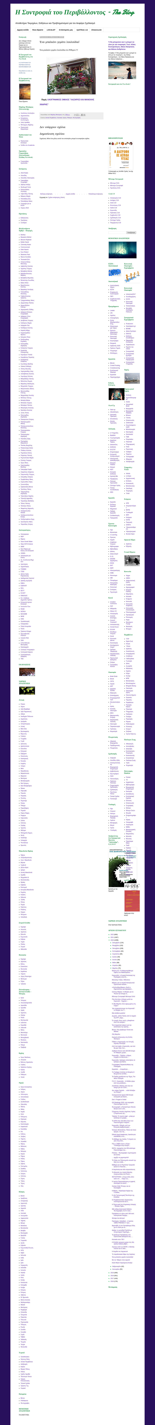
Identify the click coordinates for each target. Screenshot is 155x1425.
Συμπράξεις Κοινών (114, 665)
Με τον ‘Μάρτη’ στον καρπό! (121, 1260)
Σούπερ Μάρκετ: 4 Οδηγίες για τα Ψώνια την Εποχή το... (122, 992)
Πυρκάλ (23, 810)
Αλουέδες (24, 175)
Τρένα (112, 828)
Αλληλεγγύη (114, 613)
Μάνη (22, 1030)
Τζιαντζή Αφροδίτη (26, 498)
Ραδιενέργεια (130, 724)
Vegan (128, 575)
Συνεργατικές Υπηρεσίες (130, 363)
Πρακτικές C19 (115, 213)
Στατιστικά (113, 587)
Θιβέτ (22, 1253)
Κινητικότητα (130, 758)
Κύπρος (23, 1292)
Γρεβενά (23, 865)
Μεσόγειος (24, 1307)
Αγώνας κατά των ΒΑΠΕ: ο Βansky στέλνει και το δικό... (123, 1247)
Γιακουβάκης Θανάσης (25, 292)
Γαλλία (23, 1238)
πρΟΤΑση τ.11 (82, 30)
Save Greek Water (27, 541)
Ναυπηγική (129, 432)
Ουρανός (129, 697)
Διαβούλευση (114, 771)
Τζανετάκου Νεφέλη (27, 496)
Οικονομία (113, 724)
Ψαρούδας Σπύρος (27, 524)
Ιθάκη (22, 1109)
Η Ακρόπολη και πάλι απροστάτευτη (123, 1169)
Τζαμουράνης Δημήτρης (25, 492)
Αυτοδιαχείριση (131, 297)
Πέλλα (23, 902)
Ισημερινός (24, 1265)
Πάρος (23, 1156)
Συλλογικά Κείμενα (27, 652)
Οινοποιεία (129, 434)
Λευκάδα (23, 1141)
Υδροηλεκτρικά (131, 531)
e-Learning (113, 535)
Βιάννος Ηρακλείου (27, 1062)
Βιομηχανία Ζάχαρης (129, 412)
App (111, 530)
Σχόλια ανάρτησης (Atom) (56, 197)
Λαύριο (23, 766)
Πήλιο (22, 981)
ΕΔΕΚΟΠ (24, 586)
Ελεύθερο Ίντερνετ (113, 632)
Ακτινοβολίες (130, 746)
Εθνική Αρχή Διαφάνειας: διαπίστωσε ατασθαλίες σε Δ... (124, 1135)
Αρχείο (112, 540)
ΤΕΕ (22, 659)
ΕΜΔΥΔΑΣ (24, 595)
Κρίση (112, 706)
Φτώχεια (128, 629)
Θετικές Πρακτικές (113, 422)
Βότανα (128, 415)
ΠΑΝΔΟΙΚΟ (24, 624)
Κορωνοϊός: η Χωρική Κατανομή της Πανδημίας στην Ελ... (123, 976)
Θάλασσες (129, 668)
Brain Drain (113, 676)
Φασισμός (129, 626)
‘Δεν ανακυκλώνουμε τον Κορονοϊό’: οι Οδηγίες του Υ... (123, 1009)
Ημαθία (23, 875)
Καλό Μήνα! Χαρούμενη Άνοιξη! (122, 1263)
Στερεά (23, 947)
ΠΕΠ (111, 296)
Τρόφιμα (128, 452)
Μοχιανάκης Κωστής (27, 395)
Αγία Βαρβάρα (25, 709)
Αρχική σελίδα (23, 30)
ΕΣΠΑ (112, 289)
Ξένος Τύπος (25, 413)
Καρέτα (128, 671)
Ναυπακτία (24, 1042)
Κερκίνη (23, 892)
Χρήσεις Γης (25, 1386)
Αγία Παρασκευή (26, 711)
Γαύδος (23, 1065)
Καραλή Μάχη (25, 330)
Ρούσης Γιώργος (26, 460)
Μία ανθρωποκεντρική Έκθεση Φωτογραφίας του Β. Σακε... (122, 1210)
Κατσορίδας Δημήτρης (24, 344)
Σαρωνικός (24, 818)
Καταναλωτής (130, 755)
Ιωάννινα (23, 1022)
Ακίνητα (112, 813)
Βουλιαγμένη (25, 731)
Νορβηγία (24, 1310)
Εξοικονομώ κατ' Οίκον (114, 327)
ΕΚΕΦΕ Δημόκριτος (114, 559)
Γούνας (128, 418)
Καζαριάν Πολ (25, 325)
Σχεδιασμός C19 (115, 218)
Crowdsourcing (115, 368)
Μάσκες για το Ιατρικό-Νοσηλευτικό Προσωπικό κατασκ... (123, 983)
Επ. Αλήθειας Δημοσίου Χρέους (26, 599)
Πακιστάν (24, 1317)
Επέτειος (129, 800)
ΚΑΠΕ (128, 520)
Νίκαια (23, 788)
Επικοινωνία (97, 30)
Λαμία (22, 942)
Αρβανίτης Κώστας (27, 266)
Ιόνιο (22, 1114)
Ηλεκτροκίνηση (115, 570)
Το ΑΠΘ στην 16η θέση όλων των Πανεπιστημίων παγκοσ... (122, 1121)
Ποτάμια (128, 716)
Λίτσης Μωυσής (26, 369)
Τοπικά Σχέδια (25, 1383)
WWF (22, 546)
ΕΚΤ (111, 565)
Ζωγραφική (129, 805)
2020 (112, 940)
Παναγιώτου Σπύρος (27, 419)
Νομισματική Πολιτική (114, 720)
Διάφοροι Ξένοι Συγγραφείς (25, 317)
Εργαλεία (113, 374)
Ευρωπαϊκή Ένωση (27, 1248)
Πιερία (23, 905)
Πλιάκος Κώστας (26, 450)
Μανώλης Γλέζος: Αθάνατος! (121, 980)
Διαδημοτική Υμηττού (27, 578)
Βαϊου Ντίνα (24, 283)
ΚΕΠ (111, 469)
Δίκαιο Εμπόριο (131, 331)
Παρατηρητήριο (115, 377)
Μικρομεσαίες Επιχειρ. (114, 716)
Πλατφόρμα (114, 580)
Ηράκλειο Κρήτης (26, 1067)
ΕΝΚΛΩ (128, 334)
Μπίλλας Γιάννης (26, 398)
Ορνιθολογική (25, 621)
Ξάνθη (23, 900)
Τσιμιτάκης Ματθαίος (27, 501)
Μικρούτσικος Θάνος (27, 389)
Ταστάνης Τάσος (26, 489)
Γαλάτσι (23, 736)
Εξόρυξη (128, 546)
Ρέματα (128, 721)
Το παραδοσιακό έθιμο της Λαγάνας (123, 1254)
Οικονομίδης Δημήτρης (25, 416)
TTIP (127, 639)
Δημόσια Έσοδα (113, 689)
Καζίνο (23, 1367)
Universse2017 (131, 294)
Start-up (112, 409)
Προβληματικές (115, 745)
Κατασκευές (130, 483)
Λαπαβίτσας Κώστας (27, 374)
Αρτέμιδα (23, 721)
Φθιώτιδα (24, 949)
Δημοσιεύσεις (25, 116)
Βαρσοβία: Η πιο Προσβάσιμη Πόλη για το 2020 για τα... (123, 1226)
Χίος (22, 1186)
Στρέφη (23, 825)
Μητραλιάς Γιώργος (27, 386)
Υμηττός (23, 828)
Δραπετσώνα (25, 746)
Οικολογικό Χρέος (129, 691)
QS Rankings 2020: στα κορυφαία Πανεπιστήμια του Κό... (123, 1103)
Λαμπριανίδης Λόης (27, 371)
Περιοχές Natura (129, 705)
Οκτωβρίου (116, 948)
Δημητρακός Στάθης (27, 309)
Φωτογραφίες (77, 117)
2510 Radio (24, 173)
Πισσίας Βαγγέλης (26, 445)
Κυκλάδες (24, 1129)
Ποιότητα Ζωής (131, 760)
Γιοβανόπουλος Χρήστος (25, 297)
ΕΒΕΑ (23, 583)
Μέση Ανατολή (25, 1300)
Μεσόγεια (24, 778)
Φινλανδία (24, 1347)
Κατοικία (59, 117)
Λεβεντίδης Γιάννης (27, 194)
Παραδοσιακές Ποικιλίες (114, 654)
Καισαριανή (24, 758)
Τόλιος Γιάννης (25, 503)
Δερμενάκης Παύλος (27, 303)
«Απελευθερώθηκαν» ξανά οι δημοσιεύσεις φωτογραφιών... (122, 988)
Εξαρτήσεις (129, 594)
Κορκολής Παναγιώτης (24, 351)
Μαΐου (114, 962)
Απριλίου (115, 965)
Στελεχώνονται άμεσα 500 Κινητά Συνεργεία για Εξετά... (122, 1095)
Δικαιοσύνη (113, 444)
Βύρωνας (24, 734)
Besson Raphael (26, 240)
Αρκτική (23, 1206)
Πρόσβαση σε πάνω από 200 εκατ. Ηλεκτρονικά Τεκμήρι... (123, 1214)
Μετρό (112, 825)
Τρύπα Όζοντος (131, 734)
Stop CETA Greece (27, 544)
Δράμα (23, 870)
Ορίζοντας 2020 (115, 346)
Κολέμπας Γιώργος (27, 348)
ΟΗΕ (22, 619)
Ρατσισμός (129, 617)
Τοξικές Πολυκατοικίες (25, 1380)
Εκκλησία (129, 791)
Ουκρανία (24, 1315)
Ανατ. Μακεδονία (26, 860)
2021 (112, 937)
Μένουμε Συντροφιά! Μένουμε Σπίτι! (123, 996)
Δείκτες (112, 551)
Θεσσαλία (24, 969)
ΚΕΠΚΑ (23, 611)
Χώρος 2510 (25, 208)
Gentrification (25, 1357)
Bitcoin (112, 363)
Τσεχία (23, 1344)
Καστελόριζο (25, 1124)
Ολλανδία (24, 1312)
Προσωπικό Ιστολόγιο (24, 142)
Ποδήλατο (129, 714)
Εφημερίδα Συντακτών (129, 341)
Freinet (128, 777)
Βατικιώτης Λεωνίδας (27, 280)
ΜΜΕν (128, 827)
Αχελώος (23, 932)
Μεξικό (23, 1305)
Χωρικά (23, 1388)
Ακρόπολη (24, 719)
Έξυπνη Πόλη (25, 1359)
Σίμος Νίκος (24, 463)
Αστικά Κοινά (114, 627)
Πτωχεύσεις (114, 748)
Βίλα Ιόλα (24, 729)
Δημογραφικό (130, 587)
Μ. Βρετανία (24, 1297)
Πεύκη (23, 803)
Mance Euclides (26, 257)
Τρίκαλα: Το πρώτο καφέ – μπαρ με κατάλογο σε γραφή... (123, 1117)
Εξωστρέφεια (114, 774)
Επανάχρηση (114, 695)
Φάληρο (23, 830)
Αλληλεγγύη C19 (115, 198)
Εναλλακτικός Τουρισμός (130, 752)
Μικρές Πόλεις (25, 1369)
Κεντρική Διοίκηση (113, 473)
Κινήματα (129, 599)
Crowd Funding (115, 365)
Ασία (22, 1211)
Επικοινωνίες (130, 420)
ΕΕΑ (22, 588)
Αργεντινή (24, 1203)
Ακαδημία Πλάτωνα (27, 716)
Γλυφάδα (23, 739)
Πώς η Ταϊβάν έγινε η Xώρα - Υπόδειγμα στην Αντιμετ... (121, 1144)
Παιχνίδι (128, 850)
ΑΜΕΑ (128, 578)
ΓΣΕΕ (22, 571)
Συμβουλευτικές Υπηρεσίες (115, 299)
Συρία (22, 1334)
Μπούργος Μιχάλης (27, 125)
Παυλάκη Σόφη (25, 439)
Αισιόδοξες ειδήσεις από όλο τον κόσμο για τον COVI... (122, 1086)
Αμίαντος (129, 544)
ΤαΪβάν (23, 1337)
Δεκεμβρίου (116, 943)
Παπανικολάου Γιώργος (25, 431)
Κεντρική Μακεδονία (27, 890)
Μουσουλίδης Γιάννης (25, 392)
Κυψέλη (23, 763)
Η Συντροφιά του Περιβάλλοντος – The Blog (74, 12)
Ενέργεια (129, 517)
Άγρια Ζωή (129, 641)
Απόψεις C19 (114, 200)
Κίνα (22, 1277)
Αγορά (112, 684)
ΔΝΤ (111, 686)
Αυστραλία (24, 1216)
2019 (112, 1273)
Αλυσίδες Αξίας (115, 760)
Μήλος (23, 1144)
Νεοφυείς (113, 343)
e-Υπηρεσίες (114, 433)
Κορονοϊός (113, 210)
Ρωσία (23, 1327)
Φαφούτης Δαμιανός (27, 508)
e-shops (128, 476)
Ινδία (22, 1258)
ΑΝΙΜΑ (23, 553)
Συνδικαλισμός (115, 515)
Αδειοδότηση (114, 412)
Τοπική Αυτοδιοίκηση (114, 488)
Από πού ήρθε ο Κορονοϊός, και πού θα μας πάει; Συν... (123, 1047)
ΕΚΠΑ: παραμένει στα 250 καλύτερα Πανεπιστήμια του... (123, 1149)
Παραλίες (129, 700)
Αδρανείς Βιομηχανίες (114, 742)
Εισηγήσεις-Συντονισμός (25, 119)
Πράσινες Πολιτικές (113, 782)
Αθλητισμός (129, 744)
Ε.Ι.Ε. (112, 556)
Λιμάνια (112, 820)
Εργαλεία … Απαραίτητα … (120, 1069)
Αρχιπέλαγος (25, 566)
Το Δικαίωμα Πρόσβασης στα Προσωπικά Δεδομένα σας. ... (122, 1235)
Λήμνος (23, 1139)
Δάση (127, 663)
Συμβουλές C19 (115, 215)
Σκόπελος (24, 1171)
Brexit (22, 1196)
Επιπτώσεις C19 (115, 205)
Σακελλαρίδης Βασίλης (25, 466)
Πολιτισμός (129, 863)
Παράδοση (129, 855)
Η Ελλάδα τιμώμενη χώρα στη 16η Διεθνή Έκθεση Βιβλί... (123, 1243)
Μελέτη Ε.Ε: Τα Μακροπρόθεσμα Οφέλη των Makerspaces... (122, 971)
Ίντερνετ (112, 811)
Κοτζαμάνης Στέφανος (24, 360)
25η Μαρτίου (116, 1034)
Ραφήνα (23, 815)
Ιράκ (22, 1260)
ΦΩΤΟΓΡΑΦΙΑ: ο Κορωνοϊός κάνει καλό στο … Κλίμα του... (123, 1177)
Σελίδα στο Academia (27, 145)
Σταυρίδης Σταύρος (27, 477)
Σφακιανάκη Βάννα (27, 487)
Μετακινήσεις (130, 681)
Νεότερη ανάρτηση (46, 194)
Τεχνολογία (113, 592)
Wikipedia (113, 608)
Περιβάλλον (129, 702)
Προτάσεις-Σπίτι (115, 188)
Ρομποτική (129, 449)
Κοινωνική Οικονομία (113, 337)
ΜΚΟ (111, 713)
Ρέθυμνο (69, 117)
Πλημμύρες (129, 711)
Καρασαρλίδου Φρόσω (25, 333)
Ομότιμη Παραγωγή (113, 650)
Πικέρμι (23, 805)
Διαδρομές (24, 1364)
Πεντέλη (23, 798)
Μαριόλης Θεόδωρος (27, 384)
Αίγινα (23, 706)
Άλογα (128, 644)
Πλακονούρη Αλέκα (27, 448)
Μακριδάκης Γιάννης (27, 379)
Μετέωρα (24, 979)
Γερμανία (23, 1240)
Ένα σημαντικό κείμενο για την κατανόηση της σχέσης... (122, 1026)
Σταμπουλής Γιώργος (27, 474)
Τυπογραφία (130, 456)
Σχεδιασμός (114, 790)
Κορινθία (23, 1025)
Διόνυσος (24, 744)
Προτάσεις (24, 220)
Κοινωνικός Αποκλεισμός (130, 609)
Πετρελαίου (129, 439)
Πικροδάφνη (25, 808)
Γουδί (22, 741)
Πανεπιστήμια (130, 853)
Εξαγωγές (113, 693)
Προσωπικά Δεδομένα (114, 659)
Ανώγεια (23, 1060)
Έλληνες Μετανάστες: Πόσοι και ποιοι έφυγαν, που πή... (124, 1130)
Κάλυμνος (24, 1117)
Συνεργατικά (130, 351)
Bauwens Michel (26, 237)
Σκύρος (23, 1173)
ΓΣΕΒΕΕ (23, 569)
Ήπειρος (23, 1000)
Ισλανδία (23, 1267)
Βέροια (23, 862)
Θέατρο (128, 808)
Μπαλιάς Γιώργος (26, 403)
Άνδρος (23, 1089)
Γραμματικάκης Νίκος (27, 300)
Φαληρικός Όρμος (26, 833)
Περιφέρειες (114, 479)
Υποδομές (113, 830)
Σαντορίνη (24, 1166)
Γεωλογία (129, 661)
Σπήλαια (128, 731)
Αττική (23, 726)
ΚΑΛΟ (128, 299)
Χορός (128, 874)
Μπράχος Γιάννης (26, 405)
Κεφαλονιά (24, 1126)
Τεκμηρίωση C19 (115, 223)
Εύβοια (23, 939)
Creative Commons (113, 602)
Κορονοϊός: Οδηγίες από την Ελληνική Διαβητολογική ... (121, 1126)
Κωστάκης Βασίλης (27, 364)
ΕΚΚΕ (112, 563)
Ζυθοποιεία (129, 423)
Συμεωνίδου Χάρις (27, 482)
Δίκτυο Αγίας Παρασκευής (25, 575)
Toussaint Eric (25, 259)
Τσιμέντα (129, 454)
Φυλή (22, 835)
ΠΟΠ (111, 776)
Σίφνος (23, 1164)
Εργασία (113, 502)
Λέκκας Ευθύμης (26, 366)
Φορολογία (113, 731)
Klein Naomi (25, 249)
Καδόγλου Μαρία (26, 323)
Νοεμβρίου (116, 945)
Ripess (23, 539)
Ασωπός (23, 929)
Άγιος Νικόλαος (25, 1057)
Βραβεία (112, 435)
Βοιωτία (23, 934)
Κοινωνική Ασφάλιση (129, 604)
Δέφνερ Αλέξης (25, 184)
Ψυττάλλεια (24, 843)
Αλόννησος (24, 1094)
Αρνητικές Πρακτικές (113, 415)
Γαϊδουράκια (130, 658)
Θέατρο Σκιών (130, 810)
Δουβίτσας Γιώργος (27, 320)
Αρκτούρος (24, 564)
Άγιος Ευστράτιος (26, 1087)
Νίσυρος (23, 1151)
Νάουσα (23, 897)
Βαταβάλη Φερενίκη (27, 278)
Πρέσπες (23, 907)
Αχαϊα (22, 1010)
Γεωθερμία (129, 512)
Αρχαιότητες (130, 782)
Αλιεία (128, 402)
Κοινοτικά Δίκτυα (113, 639)
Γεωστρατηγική (115, 438)
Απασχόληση (114, 318)
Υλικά (127, 493)
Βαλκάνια (24, 1225)
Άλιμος (23, 704)
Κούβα (23, 1287)
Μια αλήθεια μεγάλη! (118, 1013)
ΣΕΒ (22, 640)
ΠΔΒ (127, 437)
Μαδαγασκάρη (25, 1302)
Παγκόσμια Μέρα (129, 842)
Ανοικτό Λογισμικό (113, 621)
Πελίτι (22, 629)
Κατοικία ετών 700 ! (118, 1239)
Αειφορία (113, 758)
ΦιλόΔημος (113, 353)
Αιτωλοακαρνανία (26, 1003)
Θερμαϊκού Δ (25, 877)
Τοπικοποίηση (130, 306)
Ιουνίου (114, 960)
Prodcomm (129, 324)
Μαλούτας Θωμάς (26, 381)
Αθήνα (23, 714)
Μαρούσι (23, 776)
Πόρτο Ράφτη (25, 813)
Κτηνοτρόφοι (114, 341)
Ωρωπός (23, 845)
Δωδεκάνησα (25, 1102)
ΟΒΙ (111, 578)
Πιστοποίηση (114, 779)
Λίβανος (23, 1295)
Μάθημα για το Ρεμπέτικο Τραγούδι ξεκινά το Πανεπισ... (123, 1165)
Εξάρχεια (23, 753)
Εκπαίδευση (130, 794)
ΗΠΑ (22, 1250)
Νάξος (23, 1149)
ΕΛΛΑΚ (112, 629)
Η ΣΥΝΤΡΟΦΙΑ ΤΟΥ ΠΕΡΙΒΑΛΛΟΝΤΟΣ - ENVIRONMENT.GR (25, 65)
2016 (112, 1281)
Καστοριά (24, 887)
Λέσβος (23, 1136)
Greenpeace (25, 534)
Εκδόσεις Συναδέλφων (130, 337)
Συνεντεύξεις (25, 484)
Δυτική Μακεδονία (26, 872)
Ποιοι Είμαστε (37, 30)
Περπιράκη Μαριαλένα (24, 442)
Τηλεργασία (114, 518)
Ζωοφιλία (129, 666)
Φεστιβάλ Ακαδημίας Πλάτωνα (129, 310)
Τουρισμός (129, 491)
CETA (112, 681)
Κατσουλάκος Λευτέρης (25, 190)
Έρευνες (113, 537)
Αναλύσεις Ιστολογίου (27, 113)
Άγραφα (23, 927)
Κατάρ (23, 1280)
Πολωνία (23, 1320)
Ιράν (22, 1263)
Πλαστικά (129, 442)
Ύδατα (128, 646)
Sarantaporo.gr (131, 326)
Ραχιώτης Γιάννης (26, 455)
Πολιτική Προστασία (113, 482)
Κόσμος (23, 1290)
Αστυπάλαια (24, 1097)
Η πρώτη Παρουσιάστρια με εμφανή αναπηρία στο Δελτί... (123, 1182)
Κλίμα (128, 673)
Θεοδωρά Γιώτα (26, 187)
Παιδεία (128, 848)
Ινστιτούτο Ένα (25, 606)
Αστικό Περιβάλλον (51, 117)
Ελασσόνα (24, 966)
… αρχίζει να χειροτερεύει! (120, 1157)
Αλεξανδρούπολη (26, 857)
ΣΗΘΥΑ (128, 525)
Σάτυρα (128, 865)
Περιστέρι (24, 801)
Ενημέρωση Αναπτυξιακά (114, 293)
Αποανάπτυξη (114, 624)
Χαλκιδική (24, 917)
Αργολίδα (24, 1005)
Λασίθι (23, 1072)
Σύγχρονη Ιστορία (129, 868)
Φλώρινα (23, 914)
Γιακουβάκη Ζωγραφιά (24, 181)
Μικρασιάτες (130, 834)
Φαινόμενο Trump (129, 623)
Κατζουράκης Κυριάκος (25, 340)
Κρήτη (64, 117)
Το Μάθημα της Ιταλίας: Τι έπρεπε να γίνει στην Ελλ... (124, 1140)
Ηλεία (22, 1017)
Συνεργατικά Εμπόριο (130, 354)
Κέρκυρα (23, 1119)
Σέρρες (23, 912)
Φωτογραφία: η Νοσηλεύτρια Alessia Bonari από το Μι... (123, 1108)
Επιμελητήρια (114, 452)
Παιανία (23, 793)
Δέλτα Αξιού (24, 867)
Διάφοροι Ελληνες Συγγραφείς (26, 313)
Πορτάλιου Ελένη (26, 453)
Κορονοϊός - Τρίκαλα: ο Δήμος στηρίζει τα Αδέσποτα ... (121, 1056)
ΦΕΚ (111, 492)
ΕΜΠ (111, 568)
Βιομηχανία (129, 408)
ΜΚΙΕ (22, 616)
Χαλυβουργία (130, 461)
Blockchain (113, 532)
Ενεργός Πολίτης (128, 590)
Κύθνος (23, 1134)
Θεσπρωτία (24, 1020)
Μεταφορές (113, 823)
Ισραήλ (23, 1272)
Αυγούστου (116, 954)
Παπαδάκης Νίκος (26, 201)
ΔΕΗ (127, 515)
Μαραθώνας (25, 771)
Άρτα (22, 998)
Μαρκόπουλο (25, 773)
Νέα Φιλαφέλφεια (26, 786)
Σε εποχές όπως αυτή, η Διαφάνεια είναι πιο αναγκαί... (123, 1021)
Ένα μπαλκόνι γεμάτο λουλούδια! (122, 1257)
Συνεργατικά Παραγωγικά (130, 359)
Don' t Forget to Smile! (119, 1099)
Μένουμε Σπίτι (114, 183)
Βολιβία (23, 1230)
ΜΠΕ (127, 678)
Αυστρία (23, 1213)
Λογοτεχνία (129, 824)
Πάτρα (23, 1045)
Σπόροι (112, 662)
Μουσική (129, 839)
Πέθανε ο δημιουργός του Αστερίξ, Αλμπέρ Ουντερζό (123, 1042)
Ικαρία (23, 1112)
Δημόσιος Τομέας (113, 441)
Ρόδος (23, 1159)
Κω (22, 1131)
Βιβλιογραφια (114, 546)
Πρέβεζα (23, 1047)
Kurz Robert (24, 252)
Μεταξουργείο (25, 781)
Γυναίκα (128, 585)
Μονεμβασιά (25, 1037)
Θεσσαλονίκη (25, 880)
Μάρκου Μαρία (25, 196)
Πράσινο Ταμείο (115, 348)
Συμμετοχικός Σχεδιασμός (114, 786)
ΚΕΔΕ (23, 609)
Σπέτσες (23, 823)
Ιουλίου (114, 957)
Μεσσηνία (24, 1035)
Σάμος (23, 1161)
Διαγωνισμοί (114, 554)
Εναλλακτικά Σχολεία (130, 797)
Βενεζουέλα (24, 1228)
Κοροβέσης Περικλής (27, 357)
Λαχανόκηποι (130, 344)
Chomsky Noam (26, 244)
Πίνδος (23, 944)
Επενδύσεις (114, 419)
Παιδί (127, 845)
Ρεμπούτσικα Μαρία (27, 458)
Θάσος (23, 1107)
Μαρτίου (115, 968)
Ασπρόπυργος (25, 724)
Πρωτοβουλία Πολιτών (25, 634)
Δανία (22, 1243)
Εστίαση (128, 481)
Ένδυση (128, 395)
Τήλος (23, 1181)
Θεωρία (128, 813)
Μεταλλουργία (130, 429)
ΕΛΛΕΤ (23, 593)
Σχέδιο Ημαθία (25, 1374)
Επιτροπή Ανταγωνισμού (114, 455)
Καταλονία (24, 1282)
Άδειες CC (113, 611)
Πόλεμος (23, 1324)
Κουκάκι (23, 761)
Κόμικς (128, 820)
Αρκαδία (23, 1008)
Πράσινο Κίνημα (26, 631)
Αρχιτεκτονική (130, 478)
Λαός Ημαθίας (25, 122)
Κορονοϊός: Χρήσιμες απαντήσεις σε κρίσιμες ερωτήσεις (123, 1061)
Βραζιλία (23, 1235)
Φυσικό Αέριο (130, 534)
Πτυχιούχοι (113, 351)
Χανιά (22, 1077)
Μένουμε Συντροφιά (116, 185)
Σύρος (23, 1178)
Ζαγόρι (23, 1015)
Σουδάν (23, 1329)
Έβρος (23, 855)
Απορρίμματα (130, 654)
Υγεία (127, 763)
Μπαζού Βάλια (25, 400)
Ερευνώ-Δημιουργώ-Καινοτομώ (114, 332)
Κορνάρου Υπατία (26, 355)
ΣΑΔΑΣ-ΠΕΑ (25, 638)
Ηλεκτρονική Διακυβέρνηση (114, 459)
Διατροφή (129, 749)
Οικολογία (129, 688)
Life (111, 313)
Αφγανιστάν (24, 1218)
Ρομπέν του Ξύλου (129, 348)
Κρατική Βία (114, 476)
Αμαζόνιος (24, 1198)
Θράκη (23, 882)
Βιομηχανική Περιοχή (114, 817)
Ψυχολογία (129, 765)
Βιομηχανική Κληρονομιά (114, 768)
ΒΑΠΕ (128, 510)
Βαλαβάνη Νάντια (26, 271)
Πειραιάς (23, 796)
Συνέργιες (113, 589)
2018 (112, 1275)
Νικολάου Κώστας (26, 410)
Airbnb (128, 473)
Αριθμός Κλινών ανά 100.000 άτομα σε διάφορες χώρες (123, 1051)
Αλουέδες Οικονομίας (27, 178)
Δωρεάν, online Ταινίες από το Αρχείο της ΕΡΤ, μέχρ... (124, 1016)
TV (127, 780)
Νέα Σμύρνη (25, 783)
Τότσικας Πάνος (26, 506)
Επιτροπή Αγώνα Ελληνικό (26, 603)
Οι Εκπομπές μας (66, 30)
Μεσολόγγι (24, 1032)
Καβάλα (23, 885)
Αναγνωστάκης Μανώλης (25, 262)
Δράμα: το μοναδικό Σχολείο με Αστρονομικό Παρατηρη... (122, 1231)
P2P (111, 606)
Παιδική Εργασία (113, 512)
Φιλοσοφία (129, 872)
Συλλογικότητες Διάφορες (25, 655)
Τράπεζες (113, 729)
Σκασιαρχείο (25, 647)
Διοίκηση (113, 447)
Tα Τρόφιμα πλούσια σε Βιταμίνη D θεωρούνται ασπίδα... (123, 1073)
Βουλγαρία (24, 1233)
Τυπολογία (113, 799)
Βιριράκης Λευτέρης (27, 289)
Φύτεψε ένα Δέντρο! (118, 1218)
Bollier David (25, 242)
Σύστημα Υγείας (115, 220)
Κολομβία (24, 1285)
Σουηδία (23, 1332)
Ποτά (127, 447)
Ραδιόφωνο (24, 1400)
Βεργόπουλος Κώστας (25, 286)
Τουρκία (23, 1342)
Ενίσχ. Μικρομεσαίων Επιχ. (114, 322)
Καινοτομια (113, 575)
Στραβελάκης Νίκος (27, 479)
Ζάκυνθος (24, 1104)
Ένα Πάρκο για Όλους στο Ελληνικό (27, 550)
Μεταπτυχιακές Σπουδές (131, 830)
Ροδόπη (23, 909)
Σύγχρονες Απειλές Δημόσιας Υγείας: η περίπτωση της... (124, 1112)
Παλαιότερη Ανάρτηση (96, 194)
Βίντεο (23, 1398)
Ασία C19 (113, 203)
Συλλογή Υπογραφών (27, 650)
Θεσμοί (112, 467)
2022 (112, 934)
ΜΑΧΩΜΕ (24, 614)
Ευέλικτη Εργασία (113, 505)
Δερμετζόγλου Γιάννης (25, 306)
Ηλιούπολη (24, 756)
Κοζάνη (23, 895)
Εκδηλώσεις (24, 218)
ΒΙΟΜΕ (128, 329)
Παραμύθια (129, 858)
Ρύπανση (129, 726)
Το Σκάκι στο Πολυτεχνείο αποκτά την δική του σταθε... (124, 1161)
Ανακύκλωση (130, 651)
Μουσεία (129, 836)
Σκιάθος (23, 1169)
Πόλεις (23, 1372)
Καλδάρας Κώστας (27, 328)
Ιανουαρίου (116, 1269)
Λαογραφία (129, 822)
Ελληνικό (23, 751)
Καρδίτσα (24, 971)
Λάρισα (23, 974)
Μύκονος (23, 1146)
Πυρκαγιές (129, 719)
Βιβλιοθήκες (114, 549)
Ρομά (127, 620)
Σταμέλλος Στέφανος (27, 472)
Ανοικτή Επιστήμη (113, 617)
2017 (112, 1278)
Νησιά (23, 1154)
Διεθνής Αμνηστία (26, 581)
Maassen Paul (25, 254)
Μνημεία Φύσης (131, 686)
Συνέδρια (23, 223)
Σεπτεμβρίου (116, 951)
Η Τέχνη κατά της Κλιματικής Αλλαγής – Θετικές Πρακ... (124, 1205)
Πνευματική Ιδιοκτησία (114, 583)
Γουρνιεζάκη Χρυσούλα (25, 162)
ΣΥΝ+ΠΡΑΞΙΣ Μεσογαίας (25, 644)
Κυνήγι (128, 676)
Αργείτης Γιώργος (26, 268)
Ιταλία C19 (113, 208)
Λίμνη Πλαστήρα (26, 976)
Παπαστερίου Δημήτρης (25, 435)
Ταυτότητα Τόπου (26, 1376)
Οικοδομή (129, 488)
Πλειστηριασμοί (131, 612)
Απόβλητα (129, 656)
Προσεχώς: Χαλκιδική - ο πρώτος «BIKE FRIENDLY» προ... (122, 1222)
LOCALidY (51, 30)
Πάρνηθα (24, 791)
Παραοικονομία (115, 726)
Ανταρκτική (24, 1201)
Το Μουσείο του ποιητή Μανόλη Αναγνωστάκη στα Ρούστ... (122, 1173)
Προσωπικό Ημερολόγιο (24, 128)
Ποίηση (128, 860)
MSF (22, 536)
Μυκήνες (23, 1040)
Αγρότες (112, 315)
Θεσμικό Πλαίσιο (112, 463)
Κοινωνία (129, 601)
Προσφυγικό (130, 615)
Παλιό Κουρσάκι (26, 626)
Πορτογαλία (24, 1322)
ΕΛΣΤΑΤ (112, 449)
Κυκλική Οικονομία (113, 709)
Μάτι (22, 768)
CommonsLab (25, 247)
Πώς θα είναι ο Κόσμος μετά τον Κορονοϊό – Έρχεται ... (122, 1000)
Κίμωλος (23, 1122)
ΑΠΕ (127, 503)
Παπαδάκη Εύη (26, 199)
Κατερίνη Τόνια (25, 337)
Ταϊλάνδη (23, 1339)
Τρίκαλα (23, 984)
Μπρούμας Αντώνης (27, 408)
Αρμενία (23, 1208)
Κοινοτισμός (114, 643)
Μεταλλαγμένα (130, 683)
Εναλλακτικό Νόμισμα (114, 371)
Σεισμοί (128, 729)
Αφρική (23, 1220)
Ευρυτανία (24, 937)
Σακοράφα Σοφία (26, 469)
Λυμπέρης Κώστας (27, 376)
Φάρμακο (129, 459)
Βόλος (23, 964)
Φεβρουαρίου (116, 1266)
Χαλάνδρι (24, 838)
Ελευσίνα (24, 748)
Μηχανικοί (113, 509)
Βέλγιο (23, 1223)
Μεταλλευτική (130, 486)
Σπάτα (23, 820)
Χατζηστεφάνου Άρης (27, 519)
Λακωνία (23, 1027)
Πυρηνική (129, 522)
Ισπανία (23, 1270)
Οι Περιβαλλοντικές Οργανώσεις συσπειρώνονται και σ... (122, 1200)
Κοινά (112, 636)
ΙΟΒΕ (112, 573)
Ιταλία (22, 1275)
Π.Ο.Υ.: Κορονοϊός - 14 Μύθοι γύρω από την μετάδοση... (123, 1082)
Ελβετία (23, 1245)
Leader (112, 310)
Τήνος (23, 1183)
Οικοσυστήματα (131, 695)
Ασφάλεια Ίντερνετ (113, 543)
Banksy (23, 235)
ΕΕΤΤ (22, 590)
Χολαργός (24, 840)
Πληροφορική (130, 444)
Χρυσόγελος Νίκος (27, 522)
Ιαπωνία (23, 1255)
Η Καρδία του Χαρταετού (120, 1251)
